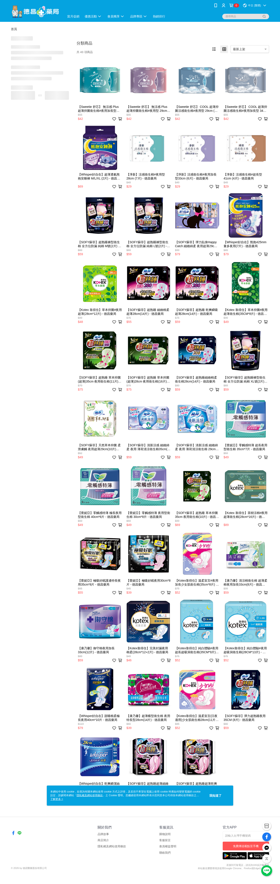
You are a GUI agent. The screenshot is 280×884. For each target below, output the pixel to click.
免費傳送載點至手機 (246, 846)
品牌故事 (103, 834)
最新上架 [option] (239, 49)
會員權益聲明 (167, 846)
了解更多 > (56, 799)
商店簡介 (103, 840)
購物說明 (165, 834)
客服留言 (165, 840)
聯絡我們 (165, 852)
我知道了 (215, 795)
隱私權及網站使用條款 (112, 846)
